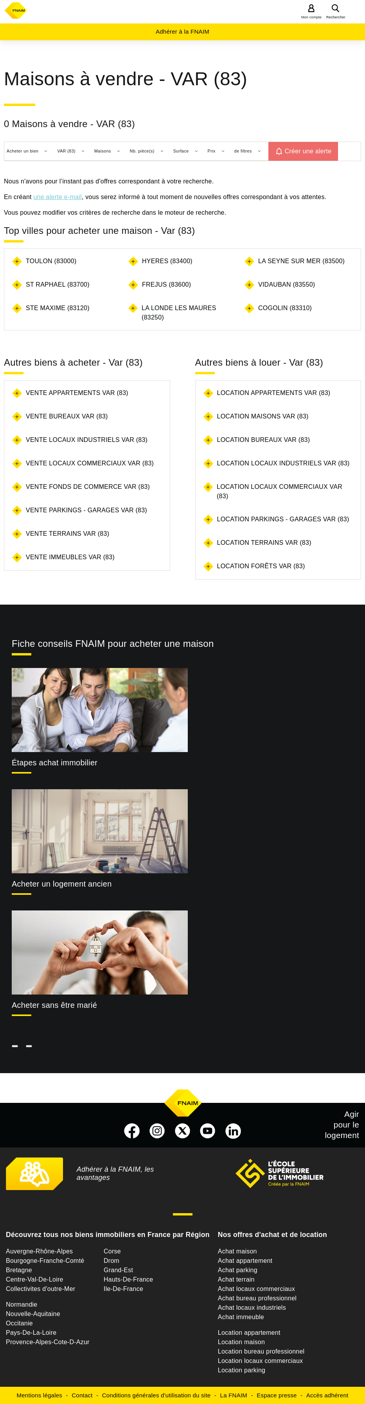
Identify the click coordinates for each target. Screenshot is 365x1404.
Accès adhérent (327, 1395)
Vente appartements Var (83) (77, 393)
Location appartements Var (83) (274, 393)
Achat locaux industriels (252, 1307)
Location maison (241, 1342)
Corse (112, 1251)
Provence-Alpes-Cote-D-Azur (48, 1342)
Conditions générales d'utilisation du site (156, 1395)
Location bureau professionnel (261, 1351)
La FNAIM (234, 1395)
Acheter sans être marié (54, 1005)
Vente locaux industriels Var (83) (86, 439)
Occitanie (19, 1323)
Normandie (22, 1304)
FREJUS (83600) (166, 284)
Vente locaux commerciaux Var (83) (90, 463)
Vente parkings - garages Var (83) (86, 510)
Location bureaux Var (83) (263, 439)
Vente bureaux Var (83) (67, 416)
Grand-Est (118, 1270)
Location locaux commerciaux (260, 1360)
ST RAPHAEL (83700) (58, 284)
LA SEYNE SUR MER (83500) (301, 261)
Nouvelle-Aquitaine (33, 1314)
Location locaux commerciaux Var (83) (279, 491)
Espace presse (277, 1395)
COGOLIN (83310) (285, 308)
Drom (111, 1260)
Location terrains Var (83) (264, 542)
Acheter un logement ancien (62, 884)
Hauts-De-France (128, 1279)
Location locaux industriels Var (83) (283, 463)
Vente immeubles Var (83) (70, 557)
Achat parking (237, 1270)
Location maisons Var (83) (263, 416)
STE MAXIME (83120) (58, 308)
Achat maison (237, 1251)
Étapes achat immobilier (54, 762)
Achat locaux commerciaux (256, 1289)
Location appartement (249, 1332)
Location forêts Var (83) (261, 566)
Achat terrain (236, 1279)
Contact (82, 1395)
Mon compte (311, 17)
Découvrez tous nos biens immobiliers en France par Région (108, 1235)
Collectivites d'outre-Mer (40, 1289)
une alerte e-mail (57, 197)
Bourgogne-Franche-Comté (45, 1260)
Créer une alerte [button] (308, 151)
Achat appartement (245, 1260)
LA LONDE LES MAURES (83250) (179, 313)
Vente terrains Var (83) (67, 533)
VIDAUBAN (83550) (286, 284)
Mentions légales (40, 1395)
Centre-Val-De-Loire (34, 1279)
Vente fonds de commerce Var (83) (88, 486)
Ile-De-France (123, 1289)
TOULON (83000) (51, 261)
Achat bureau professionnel (257, 1298)
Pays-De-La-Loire (31, 1332)
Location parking (241, 1370)
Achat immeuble (241, 1317)
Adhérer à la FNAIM (182, 31)
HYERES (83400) (167, 261)
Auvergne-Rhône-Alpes (39, 1251)
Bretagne (19, 1270)
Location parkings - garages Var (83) (283, 519)
